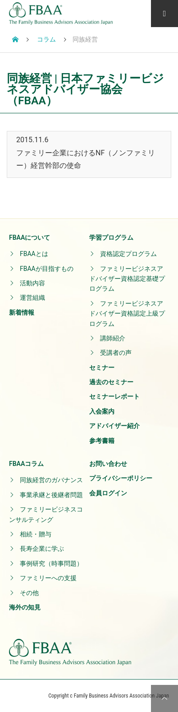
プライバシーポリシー (120, 478)
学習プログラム (111, 237)
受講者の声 (116, 352)
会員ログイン (108, 493)
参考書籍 (101, 440)
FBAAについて (29, 237)
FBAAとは (34, 253)
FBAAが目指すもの (46, 268)
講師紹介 (112, 338)
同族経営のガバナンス (51, 480)
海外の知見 (25, 607)
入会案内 (101, 411)
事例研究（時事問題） (51, 563)
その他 (29, 592)
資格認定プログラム (128, 253)
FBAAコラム (26, 463)
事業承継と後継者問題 (51, 494)
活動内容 (32, 283)
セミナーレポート (114, 396)
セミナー (101, 367)
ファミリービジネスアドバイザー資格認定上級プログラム (127, 313)
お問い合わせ (108, 463)
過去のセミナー (111, 382)
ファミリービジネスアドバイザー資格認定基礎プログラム (127, 279)
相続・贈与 (35, 534)
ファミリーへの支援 (48, 578)
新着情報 (21, 312)
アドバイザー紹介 (114, 425)
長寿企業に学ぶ (42, 548)
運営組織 (32, 297)
